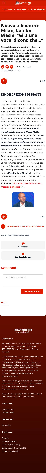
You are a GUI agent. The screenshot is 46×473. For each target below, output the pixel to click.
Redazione (6, 425)
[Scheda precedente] (4, 81)
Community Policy (9, 441)
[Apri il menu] (3, 2)
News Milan (21, 9)
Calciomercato (8, 413)
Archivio (5, 438)
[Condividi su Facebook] (7, 67)
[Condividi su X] (11, 67)
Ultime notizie (7, 409)
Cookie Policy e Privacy (11, 444)
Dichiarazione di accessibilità (14, 448)
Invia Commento (32, 291)
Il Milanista (7, 9)
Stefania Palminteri (24, 67)
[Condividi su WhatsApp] (2, 67)
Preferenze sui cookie (11, 451)
